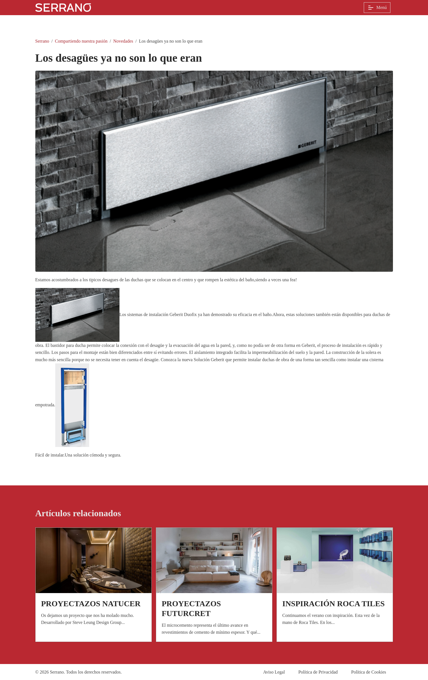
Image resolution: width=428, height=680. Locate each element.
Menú (377, 7)
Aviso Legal (274, 672)
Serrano (42, 41)
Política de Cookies (368, 672)
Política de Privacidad (318, 672)
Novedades (123, 41)
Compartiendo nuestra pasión (81, 41)
